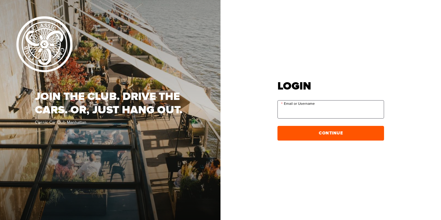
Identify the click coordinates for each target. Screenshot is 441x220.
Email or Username (299, 103)
